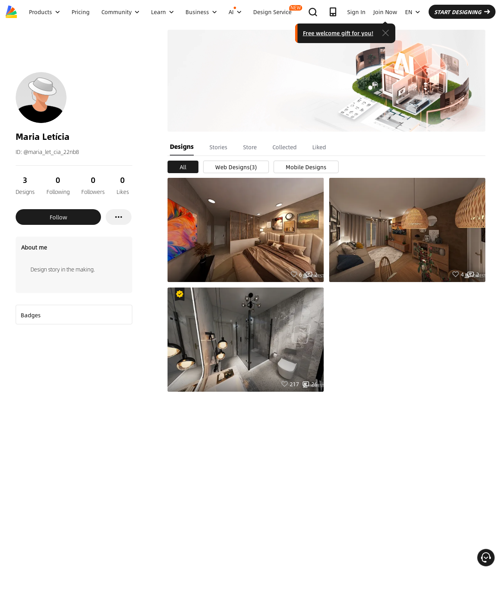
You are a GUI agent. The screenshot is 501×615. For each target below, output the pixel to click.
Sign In (356, 11)
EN (412, 11)
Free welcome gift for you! (338, 33)
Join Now (385, 11)
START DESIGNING (462, 11)
